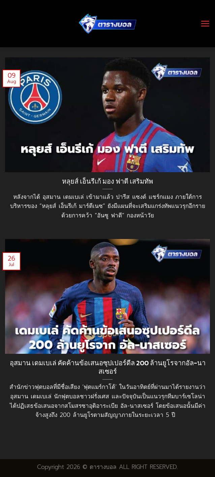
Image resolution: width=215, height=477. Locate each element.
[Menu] (205, 23)
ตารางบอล (103, 466)
